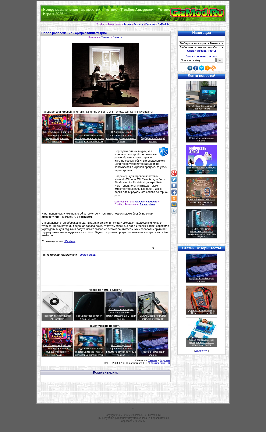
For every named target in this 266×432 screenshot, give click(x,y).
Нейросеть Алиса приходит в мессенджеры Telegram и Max (201, 170)
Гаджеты (150, 24)
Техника (138, 24)
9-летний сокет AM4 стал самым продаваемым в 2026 (201, 202)
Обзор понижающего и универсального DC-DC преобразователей (201, 342)
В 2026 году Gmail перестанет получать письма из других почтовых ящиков (201, 233)
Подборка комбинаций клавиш (201, 139)
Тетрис (127, 24)
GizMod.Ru (164, 24)
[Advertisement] (77, 179)
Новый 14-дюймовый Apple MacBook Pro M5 (201, 107)
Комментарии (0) (160, 363)
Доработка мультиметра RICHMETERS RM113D (201, 311)
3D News (69, 241)
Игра (152, 204)
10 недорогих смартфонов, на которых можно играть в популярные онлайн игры (89, 138)
